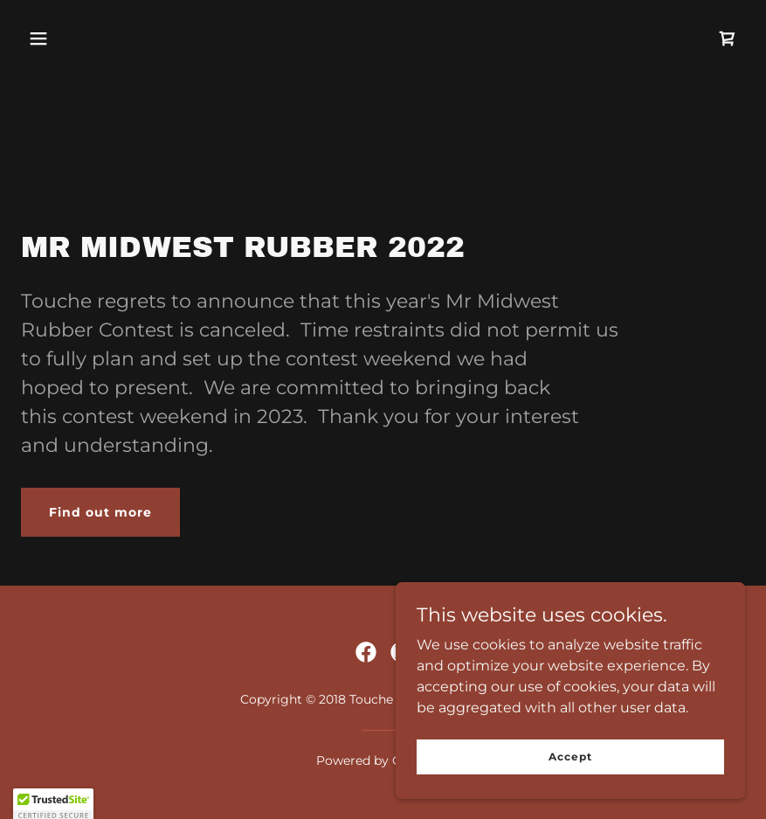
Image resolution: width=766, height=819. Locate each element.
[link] (727, 38)
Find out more (100, 512)
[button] (38, 38)
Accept (570, 756)
